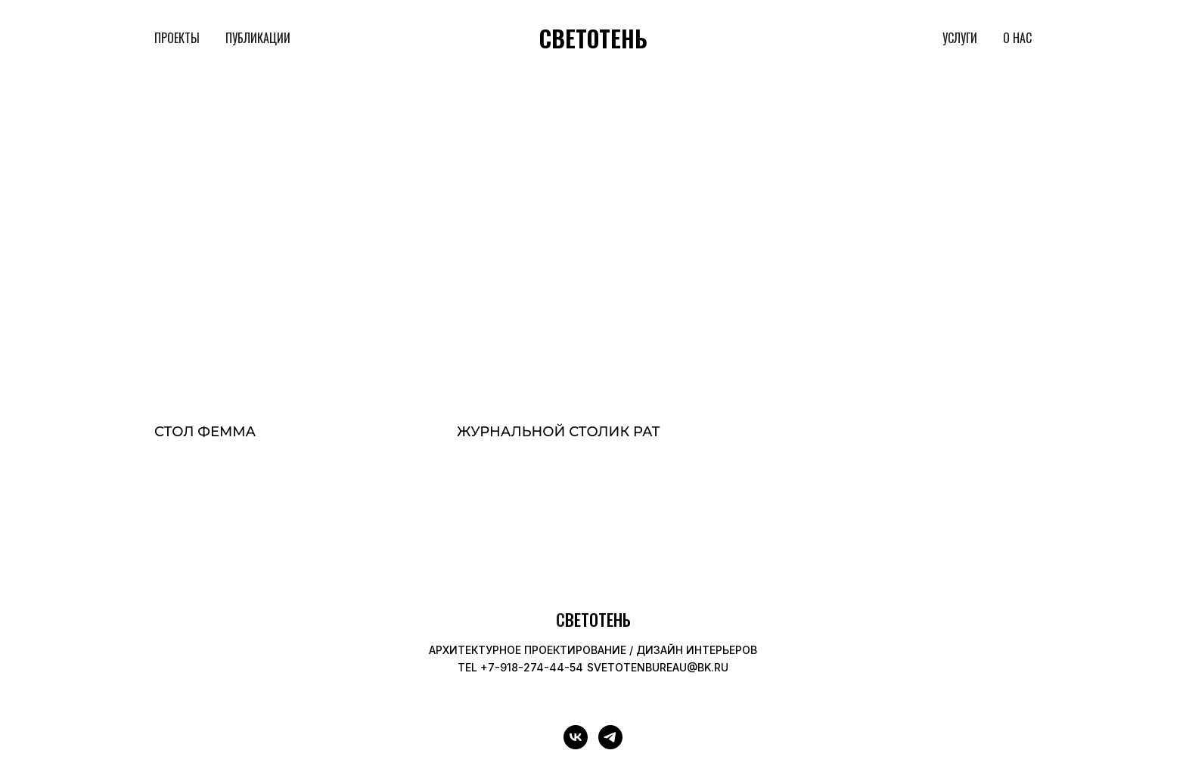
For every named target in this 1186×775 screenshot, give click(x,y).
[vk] (576, 737)
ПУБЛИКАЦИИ (257, 38)
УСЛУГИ (959, 38)
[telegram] (610, 737)
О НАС (1017, 38)
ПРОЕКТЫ (177, 38)
